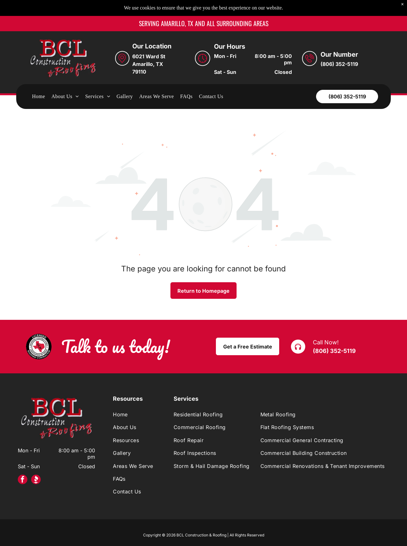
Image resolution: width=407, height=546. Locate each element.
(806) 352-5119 (334, 335)
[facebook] (22, 464)
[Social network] (36, 464)
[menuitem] (38, 80)
